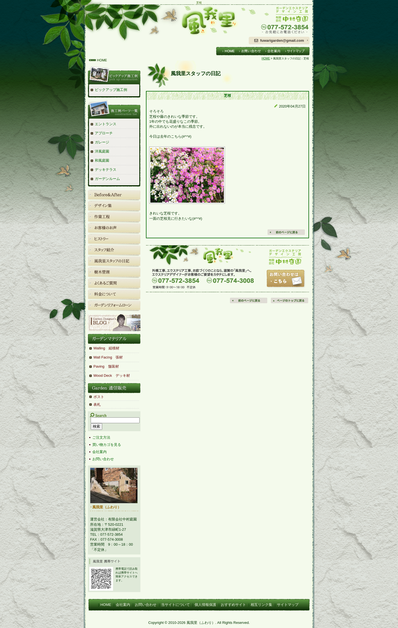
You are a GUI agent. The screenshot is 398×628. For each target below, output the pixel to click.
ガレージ (102, 142)
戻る (287, 232)
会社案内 (99, 452)
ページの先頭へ (290, 300)
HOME (266, 58)
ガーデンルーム (107, 179)
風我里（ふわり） (164, 20)
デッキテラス (105, 170)
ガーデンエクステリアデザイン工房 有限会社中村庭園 (279, 20)
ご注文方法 (101, 437)
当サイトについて (175, 605)
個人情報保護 (205, 605)
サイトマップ (287, 605)
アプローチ (104, 133)
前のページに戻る (249, 300)
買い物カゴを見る (106, 445)
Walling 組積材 (106, 348)
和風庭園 (102, 160)
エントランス (105, 124)
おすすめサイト (233, 605)
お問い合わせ (103, 459)
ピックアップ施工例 (111, 90)
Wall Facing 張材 (108, 357)
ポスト (98, 397)
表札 (97, 404)
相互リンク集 (261, 605)
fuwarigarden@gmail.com (282, 40)
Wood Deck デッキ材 (111, 375)
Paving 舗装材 (106, 366)
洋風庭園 (102, 151)
